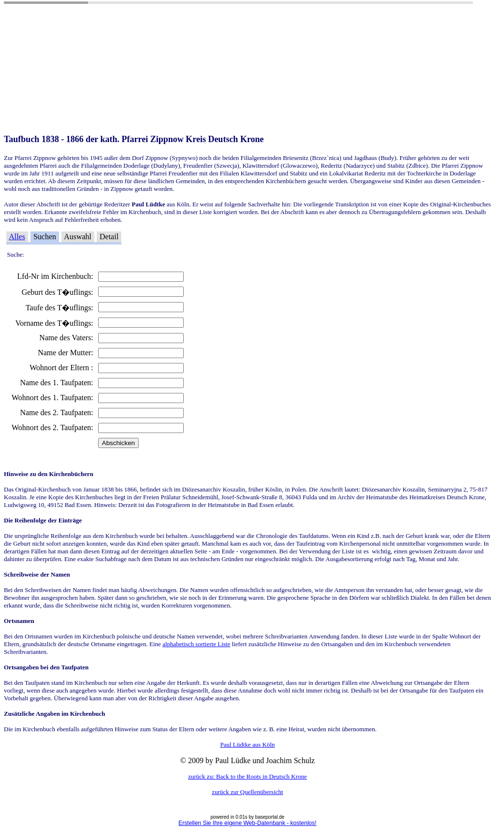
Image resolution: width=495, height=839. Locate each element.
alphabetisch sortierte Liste (196, 644)
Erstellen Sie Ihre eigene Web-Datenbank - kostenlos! (247, 823)
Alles (17, 236)
